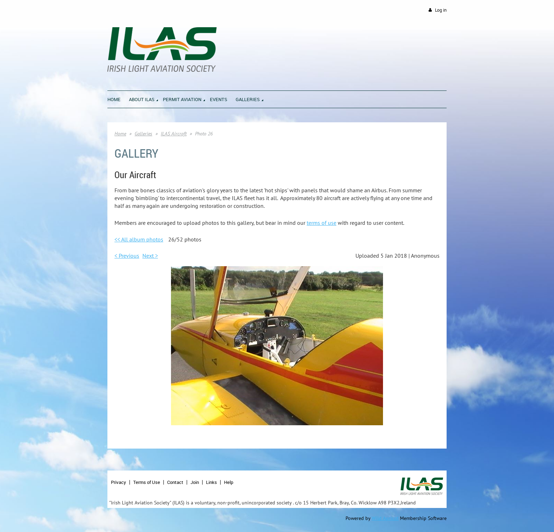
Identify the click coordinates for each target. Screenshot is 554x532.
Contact (175, 482)
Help (228, 482)
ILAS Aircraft (174, 133)
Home (120, 133)
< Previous (126, 255)
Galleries (143, 133)
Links (211, 482)
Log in (441, 10)
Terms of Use (146, 482)
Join (194, 482)
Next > (150, 255)
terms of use (321, 222)
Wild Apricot (385, 518)
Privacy (118, 482)
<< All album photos (138, 239)
